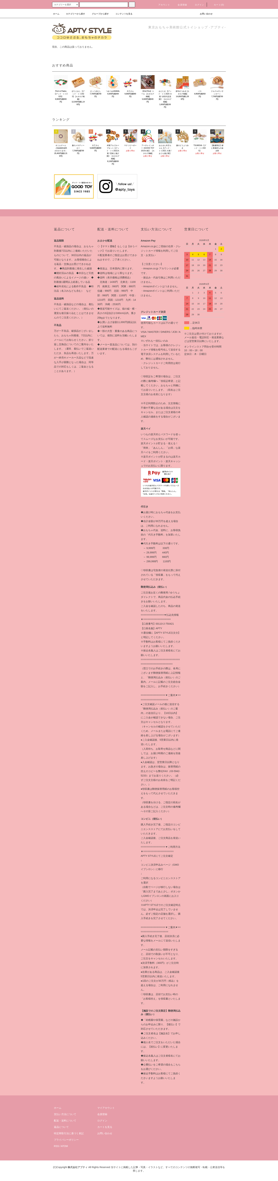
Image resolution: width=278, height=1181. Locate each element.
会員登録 (180, 5)
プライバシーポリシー (66, 1139)
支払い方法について (65, 1114)
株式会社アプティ (78, 1167)
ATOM (64, 1146)
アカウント (162, 5)
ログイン (197, 5)
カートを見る (104, 1127)
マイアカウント (106, 1107)
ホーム (56, 14)
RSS (56, 1146)
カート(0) (217, 5)
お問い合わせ (204, 14)
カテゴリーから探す (73, 14)
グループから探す (98, 14)
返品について (61, 1127)
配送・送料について (65, 1120)
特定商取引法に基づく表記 (69, 1133)
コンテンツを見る (121, 14)
